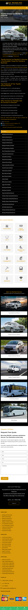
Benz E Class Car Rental (6, 176)
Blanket (21, 271)
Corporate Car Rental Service (7, 153)
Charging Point (7, 261)
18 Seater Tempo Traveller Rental (8, 566)
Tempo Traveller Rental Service (8, 193)
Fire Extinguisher (21, 261)
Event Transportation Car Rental (8, 151)
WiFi (21, 280)
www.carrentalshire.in (10, 125)
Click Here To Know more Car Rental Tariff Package (12, 127)
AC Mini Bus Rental (14, 398)
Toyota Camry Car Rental (7, 170)
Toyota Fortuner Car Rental (7, 167)
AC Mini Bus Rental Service (7, 207)
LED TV (7, 239)
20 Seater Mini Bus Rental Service (8, 209)
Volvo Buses (14, 420)
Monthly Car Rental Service (7, 139)
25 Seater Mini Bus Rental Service (8, 212)
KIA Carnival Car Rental (6, 187)
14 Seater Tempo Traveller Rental (8, 564)
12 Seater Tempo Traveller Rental (8, 563)
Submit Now (5, 478)
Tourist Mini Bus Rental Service (8, 204)
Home (2, 17)
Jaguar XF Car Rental (6, 184)
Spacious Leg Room (21, 250)
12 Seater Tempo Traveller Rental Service (10, 195)
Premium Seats (7, 228)
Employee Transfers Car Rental (8, 145)
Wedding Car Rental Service (7, 134)
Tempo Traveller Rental (14, 377)
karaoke (21, 239)
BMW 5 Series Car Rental (6, 181)
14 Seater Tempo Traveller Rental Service (10, 198)
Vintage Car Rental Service (7, 142)
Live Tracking (7, 249)
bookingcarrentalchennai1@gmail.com (12, 123)
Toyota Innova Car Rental (7, 159)
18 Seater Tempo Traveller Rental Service (10, 201)
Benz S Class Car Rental (6, 173)
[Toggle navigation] (26, 8)
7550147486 (16, 56)
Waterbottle (7, 281)
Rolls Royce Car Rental (6, 190)
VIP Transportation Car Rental (8, 148)
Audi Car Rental (5, 179)
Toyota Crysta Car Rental (7, 162)
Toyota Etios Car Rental (6, 156)
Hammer (7, 271)
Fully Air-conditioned (21, 229)
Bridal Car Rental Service (7, 137)
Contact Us (14, 503)
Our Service (4, 131)
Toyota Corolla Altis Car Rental (8, 165)
